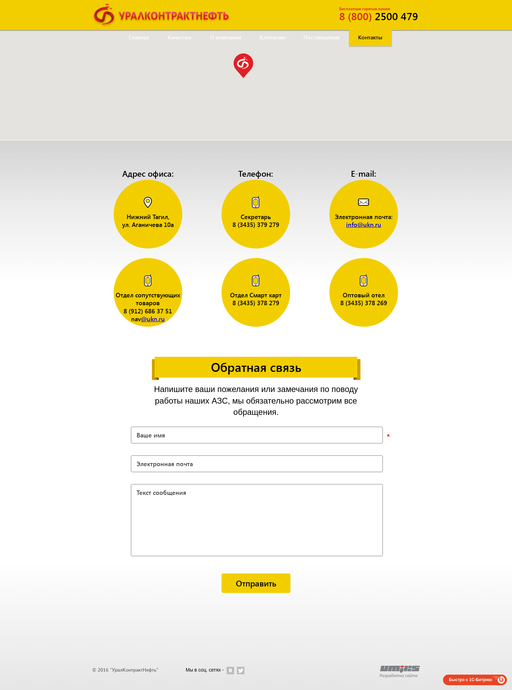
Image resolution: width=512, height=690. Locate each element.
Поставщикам (321, 37)
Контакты (370, 37)
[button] (243, 65)
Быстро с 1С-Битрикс (471, 679)
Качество (179, 37)
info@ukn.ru (363, 224)
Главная (139, 37)
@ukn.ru (153, 318)
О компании (225, 37)
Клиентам (272, 37)
